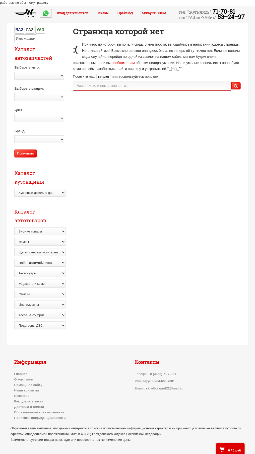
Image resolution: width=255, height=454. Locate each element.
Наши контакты (26, 390)
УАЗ (40, 30)
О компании (23, 379)
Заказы (103, 13)
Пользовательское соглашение (39, 412)
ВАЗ (19, 30)
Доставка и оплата (29, 407)
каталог (103, 76)
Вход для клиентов (72, 13)
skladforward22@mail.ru (165, 388)
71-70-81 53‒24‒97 (212, 14)
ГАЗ (30, 30)
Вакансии (21, 396)
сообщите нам (123, 63)
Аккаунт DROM (153, 13)
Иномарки (26, 38)
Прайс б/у (125, 13)
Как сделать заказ (28, 401)
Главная (20, 374)
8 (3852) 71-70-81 (163, 374)
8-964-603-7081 (163, 381)
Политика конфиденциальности (39, 418)
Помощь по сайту (28, 385)
